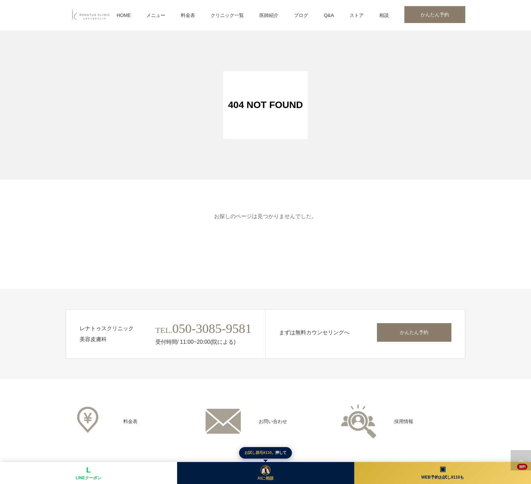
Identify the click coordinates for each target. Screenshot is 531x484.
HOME (123, 15)
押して (265, 452)
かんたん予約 (435, 14)
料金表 (188, 15)
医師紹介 (268, 15)
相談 (384, 15)
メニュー (155, 15)
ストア (356, 15)
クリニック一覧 (227, 15)
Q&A (329, 15)
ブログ (301, 15)
